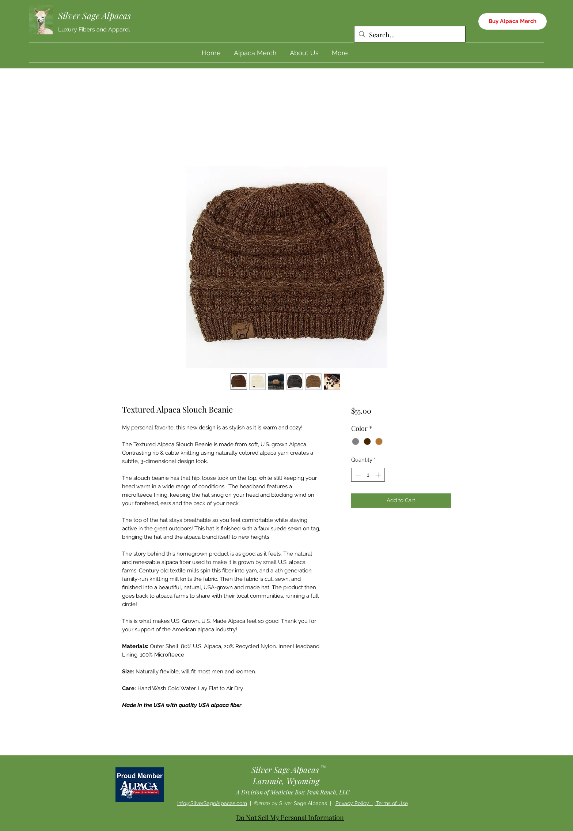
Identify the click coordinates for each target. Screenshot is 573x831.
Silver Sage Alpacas (94, 15)
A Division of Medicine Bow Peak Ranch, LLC (293, 792)
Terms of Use (392, 803)
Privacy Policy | (355, 803)
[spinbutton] (368, 475)
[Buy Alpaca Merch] (512, 21)
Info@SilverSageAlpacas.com (212, 803)
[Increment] (379, 475)
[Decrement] (357, 475)
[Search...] (409, 35)
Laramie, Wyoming (286, 780)
